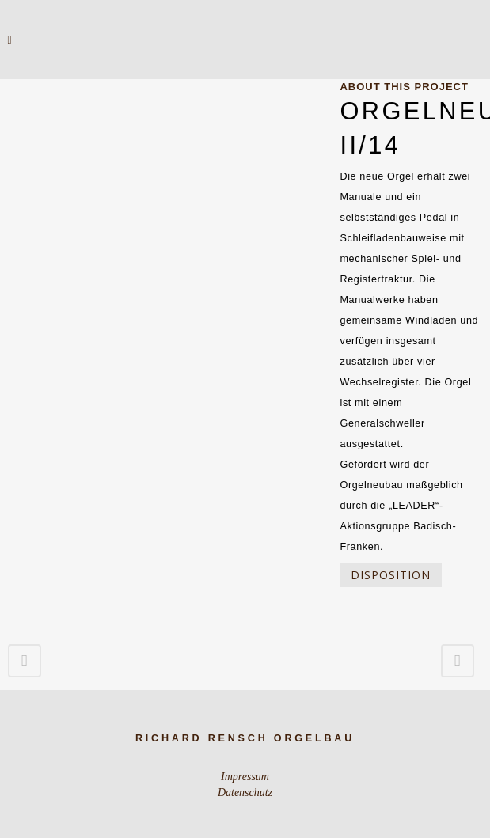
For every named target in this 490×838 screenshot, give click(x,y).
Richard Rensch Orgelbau (245, 738)
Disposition (391, 574)
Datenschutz (245, 792)
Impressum (245, 777)
